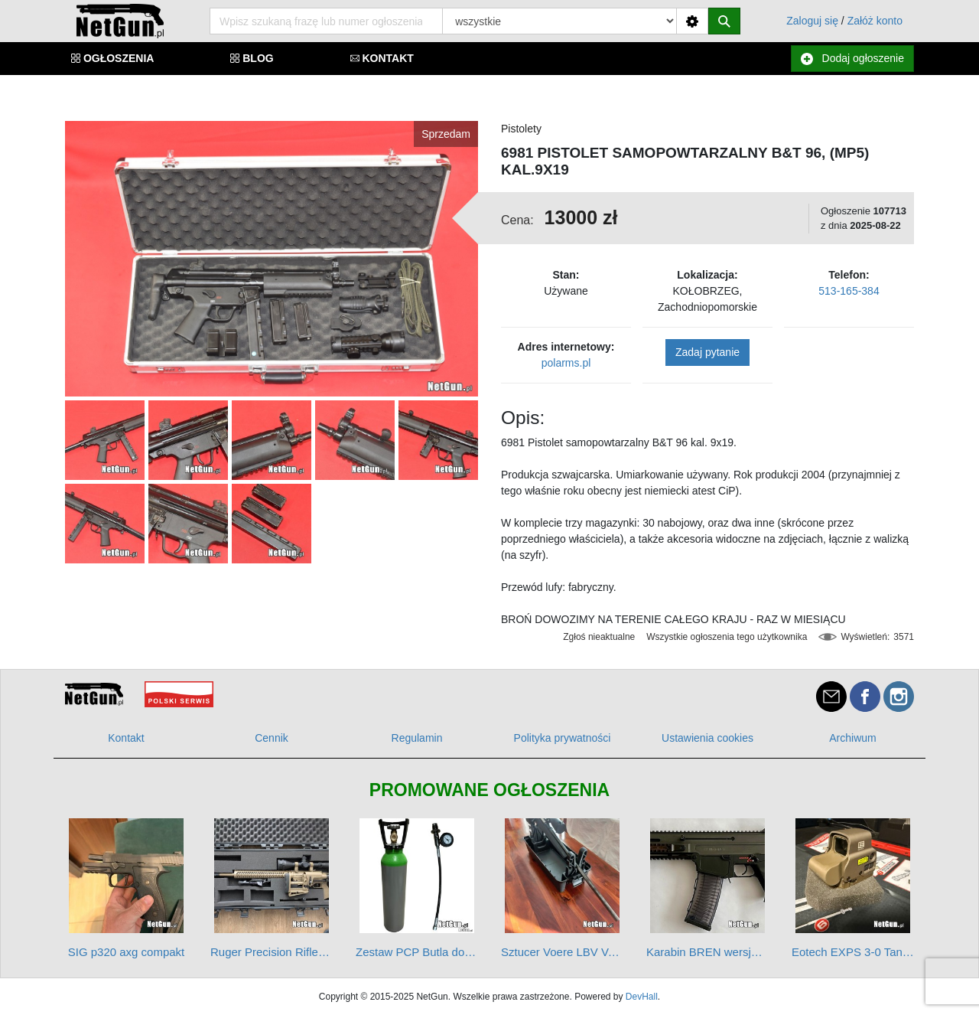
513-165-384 (848, 291)
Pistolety (521, 128)
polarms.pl (566, 363)
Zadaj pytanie (707, 352)
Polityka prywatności (562, 738)
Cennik (271, 738)
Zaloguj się (812, 21)
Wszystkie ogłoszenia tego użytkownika (726, 637)
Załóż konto (875, 21)
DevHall (642, 996)
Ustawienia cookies (707, 738)
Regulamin (417, 738)
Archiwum (852, 738)
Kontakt (126, 738)
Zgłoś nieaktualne (599, 637)
